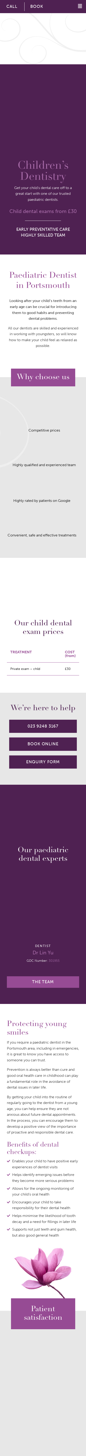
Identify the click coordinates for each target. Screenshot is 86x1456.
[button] (77, 6)
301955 (54, 961)
